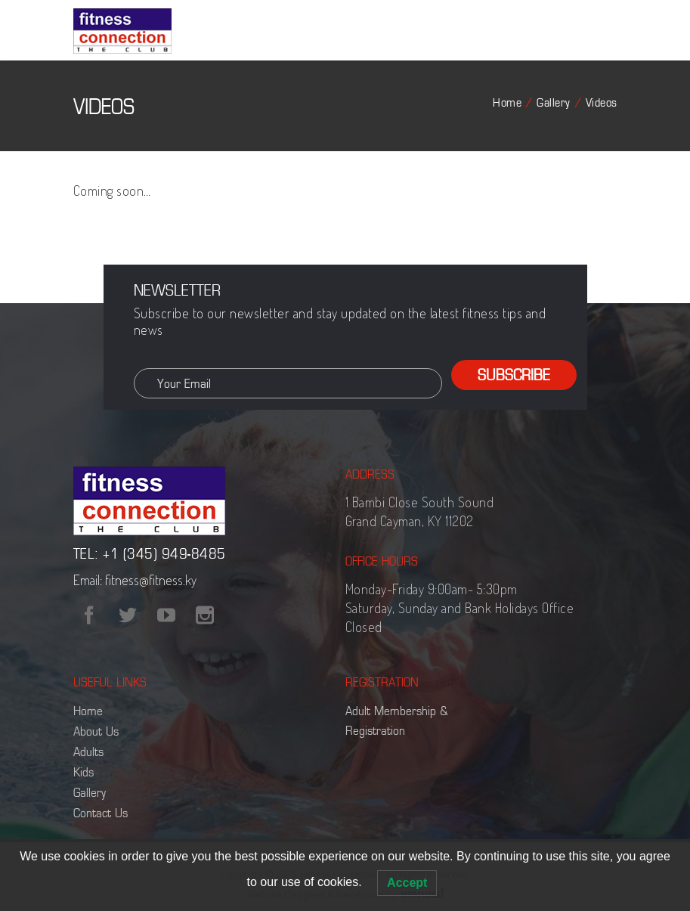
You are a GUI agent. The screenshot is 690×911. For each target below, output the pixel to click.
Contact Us (100, 812)
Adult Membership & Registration (396, 720)
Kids (83, 771)
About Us (96, 731)
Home (507, 102)
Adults (88, 751)
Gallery (554, 102)
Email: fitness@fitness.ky (134, 580)
